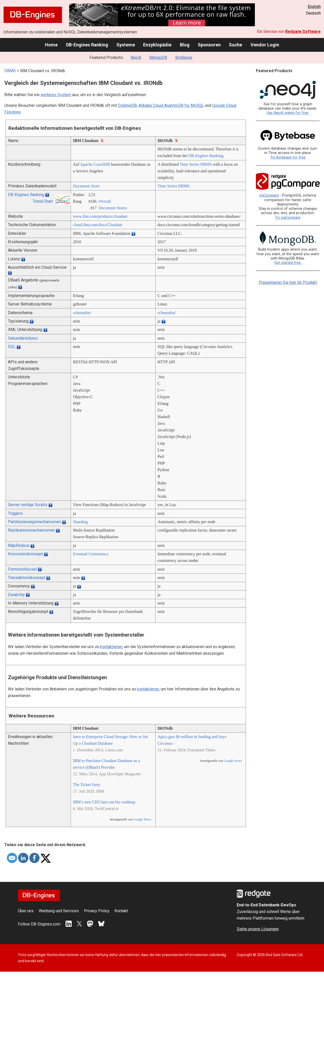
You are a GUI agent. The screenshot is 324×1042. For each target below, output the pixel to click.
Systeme (125, 44)
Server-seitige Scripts (27, 504)
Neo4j (136, 57)
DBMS (10, 70)
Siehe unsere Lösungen (258, 929)
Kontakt (121, 910)
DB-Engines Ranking (87, 44)
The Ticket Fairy (86, 784)
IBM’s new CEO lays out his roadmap (104, 802)
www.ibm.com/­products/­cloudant (100, 216)
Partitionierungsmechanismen (34, 521)
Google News (142, 819)
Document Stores (113, 208)
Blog (185, 44)
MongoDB (158, 57)
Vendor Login (265, 44)
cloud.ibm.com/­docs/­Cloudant (97, 225)
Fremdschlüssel (22, 569)
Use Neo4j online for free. (288, 113)
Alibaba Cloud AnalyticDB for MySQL (171, 105)
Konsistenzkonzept (25, 553)
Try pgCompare (288, 217)
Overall (105, 201)
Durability (16, 594)
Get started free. (288, 263)
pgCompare (269, 195)
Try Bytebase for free (288, 157)
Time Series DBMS (196, 164)
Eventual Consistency (90, 554)
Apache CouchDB (95, 164)
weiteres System (56, 94)
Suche (235, 44)
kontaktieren (111, 646)
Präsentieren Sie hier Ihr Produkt (288, 282)
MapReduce (18, 545)
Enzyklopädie (157, 44)
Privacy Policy (96, 910)
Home (51, 44)
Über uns (26, 910)
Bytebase (183, 57)
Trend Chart (43, 201)
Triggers (15, 513)
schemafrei (82, 313)
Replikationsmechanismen (31, 530)
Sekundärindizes (23, 338)
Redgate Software (303, 31)
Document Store (86, 186)
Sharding (80, 522)
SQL (12, 346)
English (314, 6)
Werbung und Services (59, 910)
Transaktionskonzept (26, 577)
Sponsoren (209, 44)
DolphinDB (127, 105)
